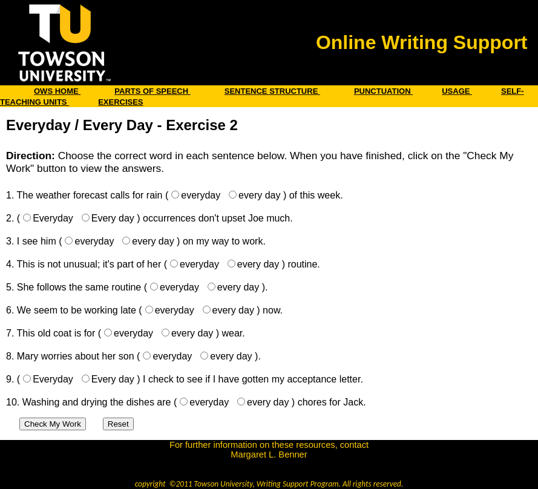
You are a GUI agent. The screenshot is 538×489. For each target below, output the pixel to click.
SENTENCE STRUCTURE (272, 91)
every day (259, 195)
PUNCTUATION (383, 91)
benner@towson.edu (269, 464)
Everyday (53, 218)
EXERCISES (120, 102)
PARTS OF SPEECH (152, 91)
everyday (200, 195)
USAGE (457, 91)
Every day (112, 218)
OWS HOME (57, 91)
